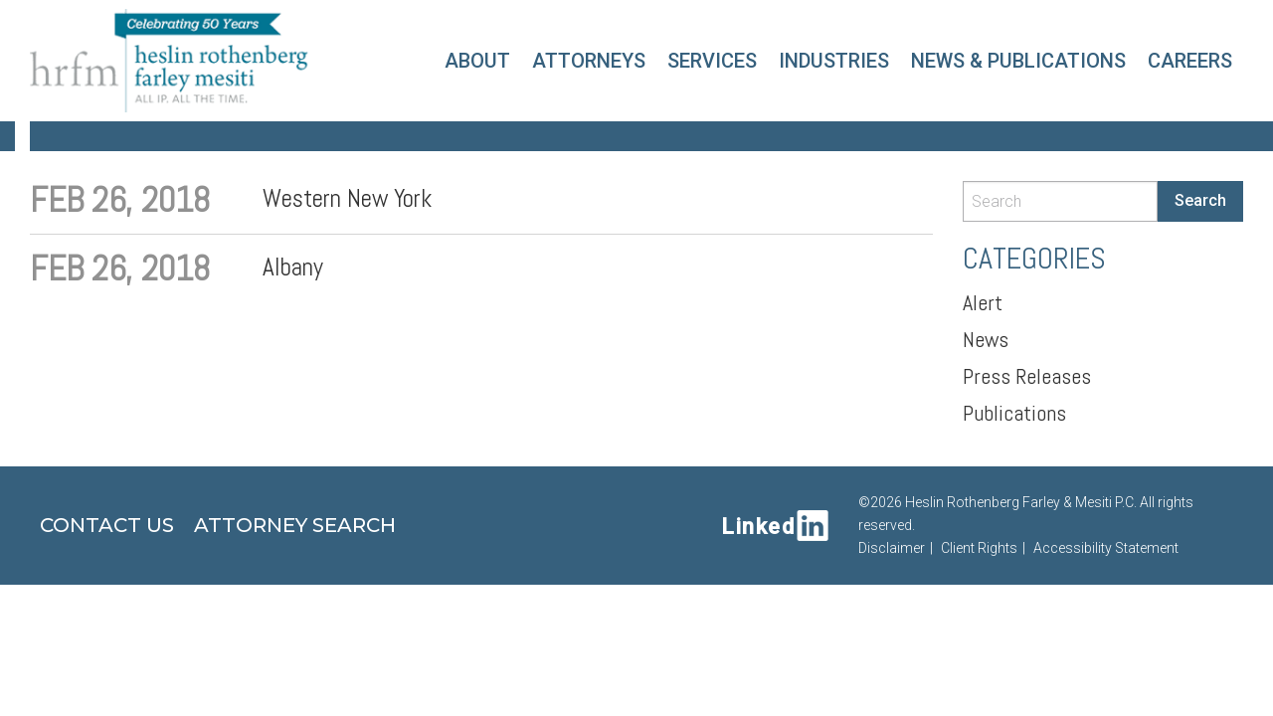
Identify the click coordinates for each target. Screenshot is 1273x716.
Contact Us (107, 525)
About (477, 61)
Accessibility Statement (1106, 548)
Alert (982, 302)
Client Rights (979, 548)
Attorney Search (295, 525)
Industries (834, 61)
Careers (1190, 61)
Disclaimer (891, 548)
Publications (1014, 413)
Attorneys (588, 61)
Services (712, 61)
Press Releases (1027, 376)
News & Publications (1018, 61)
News (985, 339)
